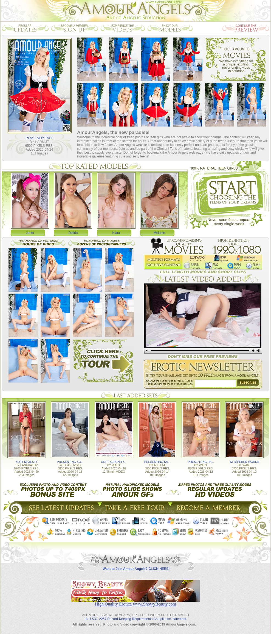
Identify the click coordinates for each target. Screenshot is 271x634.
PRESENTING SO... (70, 461)
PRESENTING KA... (157, 461)
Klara (116, 233)
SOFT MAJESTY (27, 461)
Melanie (159, 233)
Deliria (73, 233)
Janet (30, 233)
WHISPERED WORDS (244, 461)
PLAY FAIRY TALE (39, 138)
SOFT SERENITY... (113, 461)
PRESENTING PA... (201, 461)
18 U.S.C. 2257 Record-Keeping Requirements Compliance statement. (135, 619)
